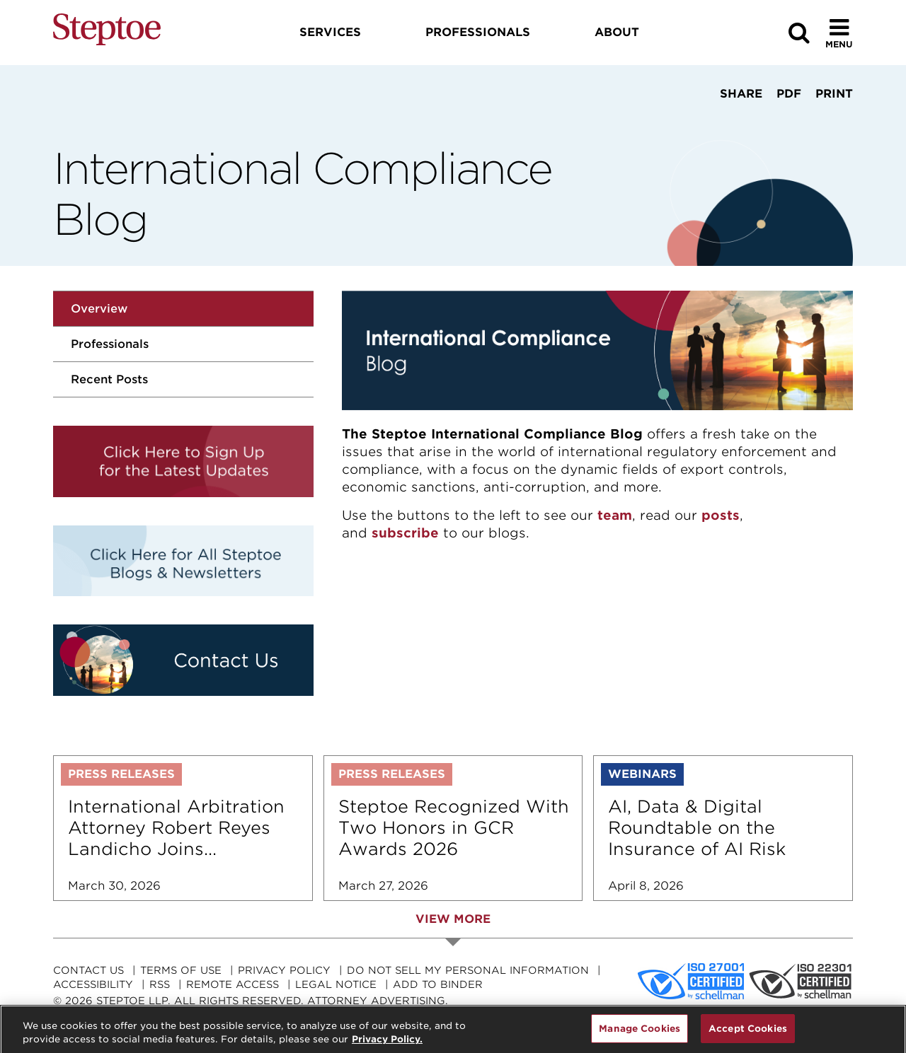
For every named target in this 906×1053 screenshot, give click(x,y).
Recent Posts (109, 379)
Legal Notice (336, 984)
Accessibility (93, 984)
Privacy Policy (284, 970)
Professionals (110, 344)
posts (720, 515)
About (617, 32)
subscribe (405, 532)
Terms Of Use (181, 970)
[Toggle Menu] (839, 33)
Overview (99, 308)
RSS (159, 984)
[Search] (799, 33)
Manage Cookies (639, 1034)
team (614, 515)
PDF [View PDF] (788, 93)
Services (330, 32)
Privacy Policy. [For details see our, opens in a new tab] (387, 1045)
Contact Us (88, 970)
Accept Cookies (748, 1034)
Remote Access (232, 984)
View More (453, 919)
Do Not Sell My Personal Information (468, 970)
